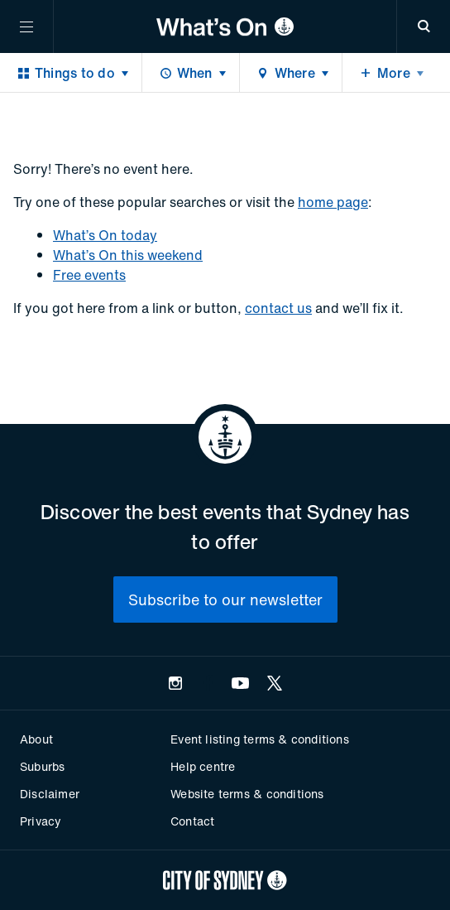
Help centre (202, 766)
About (36, 739)
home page (333, 202)
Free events (89, 275)
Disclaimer (49, 793)
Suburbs (42, 766)
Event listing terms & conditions (259, 739)
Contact (192, 821)
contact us (278, 308)
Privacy (40, 821)
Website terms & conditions (246, 793)
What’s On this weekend (128, 255)
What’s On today (105, 235)
